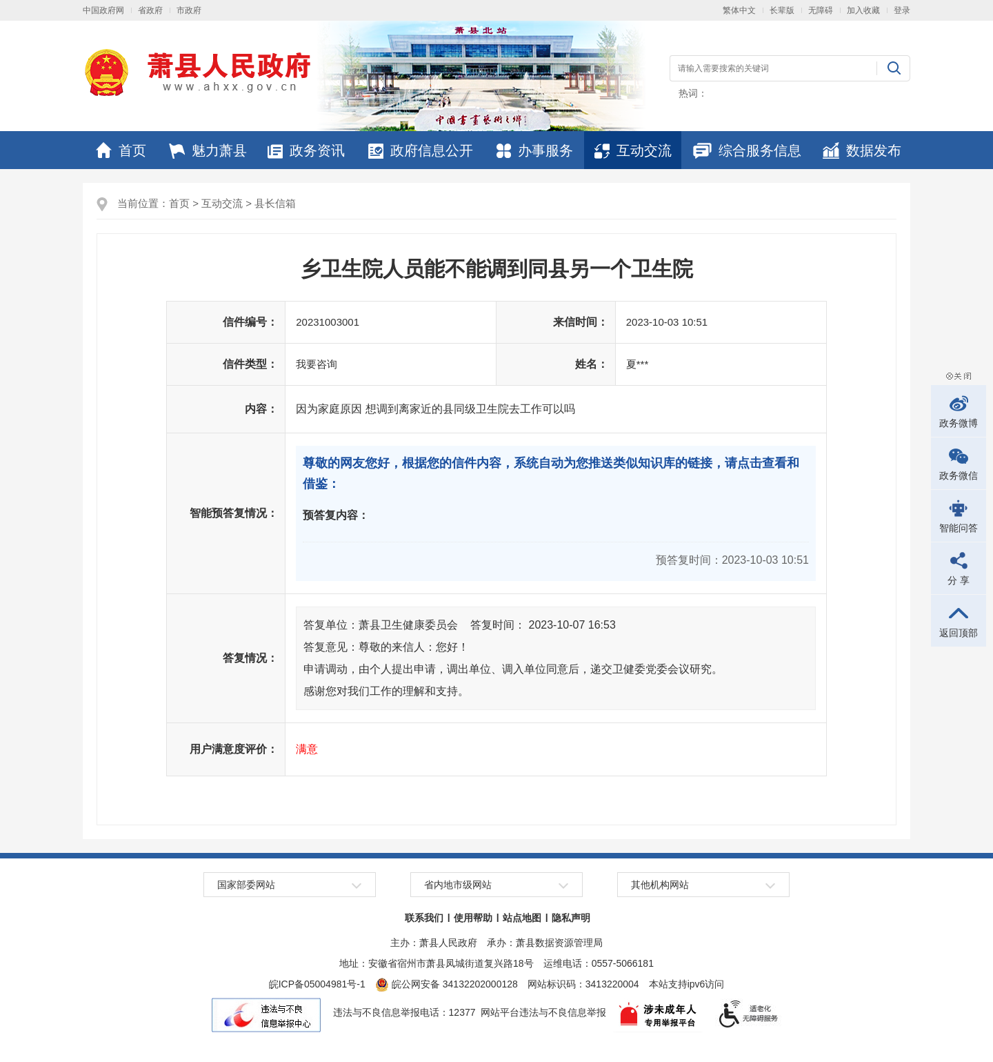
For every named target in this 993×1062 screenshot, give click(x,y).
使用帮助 (473, 917)
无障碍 (820, 10)
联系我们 (424, 917)
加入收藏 (863, 10)
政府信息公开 (420, 150)
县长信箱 (275, 203)
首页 (121, 150)
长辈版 (782, 10)
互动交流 (633, 150)
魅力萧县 (208, 150)
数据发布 (862, 150)
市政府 (189, 10)
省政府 (150, 10)
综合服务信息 (747, 150)
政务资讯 (306, 150)
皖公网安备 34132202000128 (446, 984)
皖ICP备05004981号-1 (317, 984)
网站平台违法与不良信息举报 (543, 1012)
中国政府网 (103, 10)
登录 (902, 10)
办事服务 (534, 150)
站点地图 (522, 917)
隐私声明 (571, 917)
